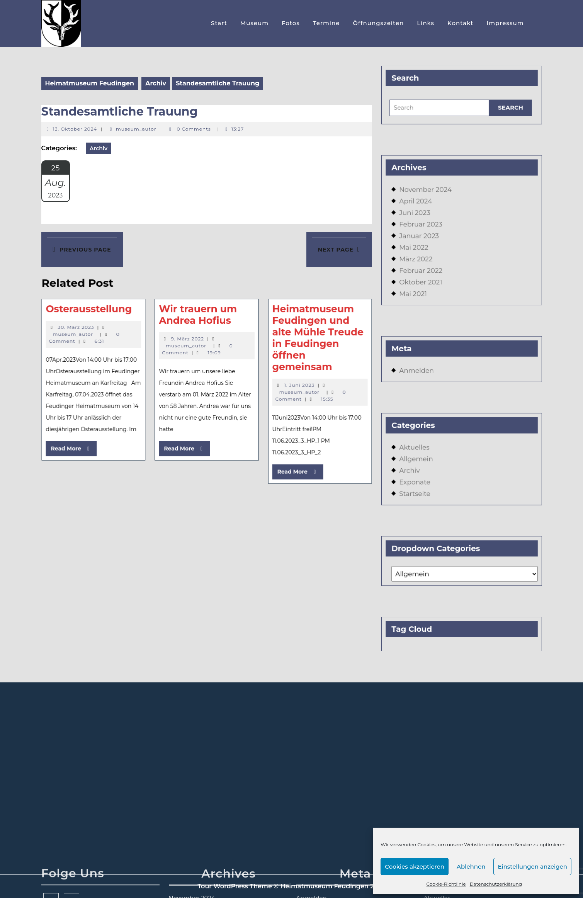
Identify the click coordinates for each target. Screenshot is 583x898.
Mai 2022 (416, 251)
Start (219, 23)
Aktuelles (417, 439)
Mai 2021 (416, 295)
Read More (81, 443)
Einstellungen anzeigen (532, 866)
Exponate (417, 472)
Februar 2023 (423, 229)
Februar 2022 (423, 273)
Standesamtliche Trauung (119, 111)
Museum (254, 23)
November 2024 (427, 197)
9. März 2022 (188, 338)
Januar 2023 (421, 240)
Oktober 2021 (423, 284)
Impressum (505, 23)
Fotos (291, 23)
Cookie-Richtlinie (446, 884)
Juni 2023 (417, 219)
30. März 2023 (83, 327)
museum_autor (136, 129)
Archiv (155, 83)
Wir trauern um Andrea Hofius (198, 316)
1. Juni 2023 (293, 382)
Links (425, 23)
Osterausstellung (95, 310)
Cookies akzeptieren (414, 866)
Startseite (417, 482)
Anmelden (419, 367)
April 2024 (418, 207)
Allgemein (418, 450)
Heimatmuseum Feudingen (89, 83)
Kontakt (460, 23)
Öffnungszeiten (378, 23)
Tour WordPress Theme (234, 886)
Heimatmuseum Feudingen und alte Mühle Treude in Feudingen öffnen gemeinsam (311, 338)
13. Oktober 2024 (75, 129)
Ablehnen (471, 866)
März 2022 (418, 262)
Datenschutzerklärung (496, 884)
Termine (326, 23)
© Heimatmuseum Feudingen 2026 (329, 886)
